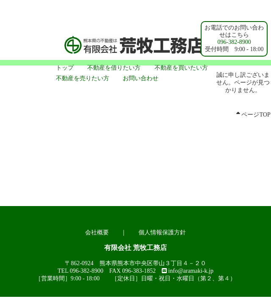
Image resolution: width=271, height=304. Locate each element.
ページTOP (253, 114)
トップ (65, 68)
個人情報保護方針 (162, 232)
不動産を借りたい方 (114, 68)
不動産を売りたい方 (82, 78)
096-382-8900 (234, 42)
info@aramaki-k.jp (190, 271)
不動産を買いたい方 (181, 68)
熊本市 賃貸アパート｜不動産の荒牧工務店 (135, 46)
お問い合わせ (140, 78)
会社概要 (97, 232)
